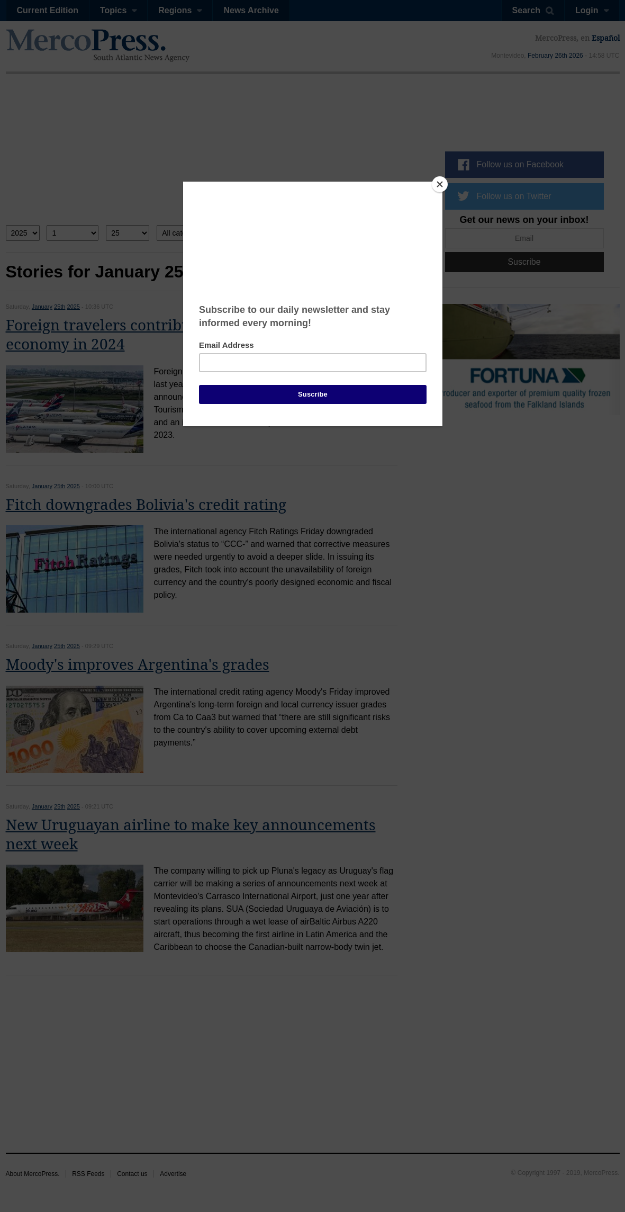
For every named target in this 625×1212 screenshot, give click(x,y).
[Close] (440, 184)
